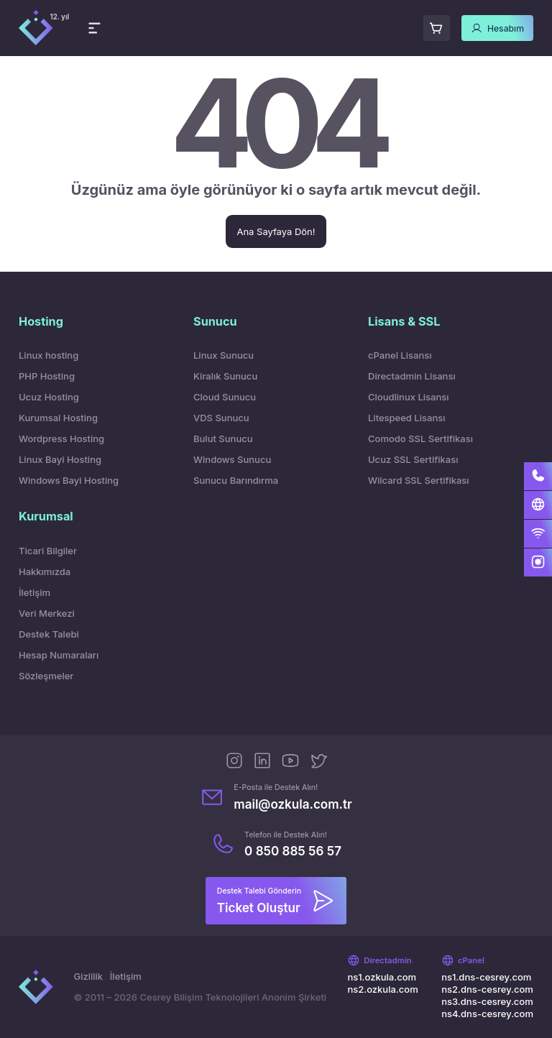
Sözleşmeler (46, 675)
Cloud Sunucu (224, 397)
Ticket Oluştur (258, 907)
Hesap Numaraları (58, 655)
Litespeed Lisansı (406, 417)
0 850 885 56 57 (292, 850)
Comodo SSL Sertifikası (420, 438)
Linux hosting (48, 355)
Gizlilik (88, 976)
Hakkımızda (44, 571)
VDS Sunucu (221, 417)
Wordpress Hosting (61, 438)
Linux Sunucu (223, 355)
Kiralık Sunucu (225, 376)
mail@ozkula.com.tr (293, 804)
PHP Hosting (47, 376)
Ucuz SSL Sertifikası (413, 459)
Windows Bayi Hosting (69, 480)
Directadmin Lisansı (412, 376)
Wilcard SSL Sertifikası (418, 480)
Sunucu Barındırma (235, 480)
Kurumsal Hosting (58, 417)
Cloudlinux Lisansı (408, 397)
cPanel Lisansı (399, 355)
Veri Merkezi (47, 613)
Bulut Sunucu (223, 438)
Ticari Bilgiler (48, 550)
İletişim (34, 592)
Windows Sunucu (232, 459)
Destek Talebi (49, 634)
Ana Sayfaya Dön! (275, 231)
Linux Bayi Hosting (60, 459)
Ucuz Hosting (49, 397)
